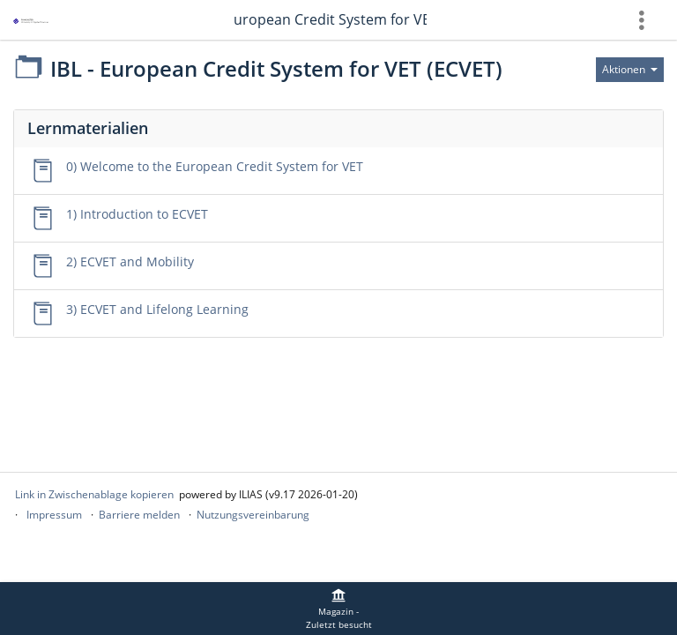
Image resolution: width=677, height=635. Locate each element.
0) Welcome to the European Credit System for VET (214, 166)
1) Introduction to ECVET (137, 213)
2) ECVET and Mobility (130, 261)
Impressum (54, 514)
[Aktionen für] (630, 69)
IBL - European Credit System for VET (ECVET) (330, 19)
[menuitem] (338, 608)
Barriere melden (139, 514)
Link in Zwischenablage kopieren (94, 494)
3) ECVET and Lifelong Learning (157, 309)
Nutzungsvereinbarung (253, 514)
